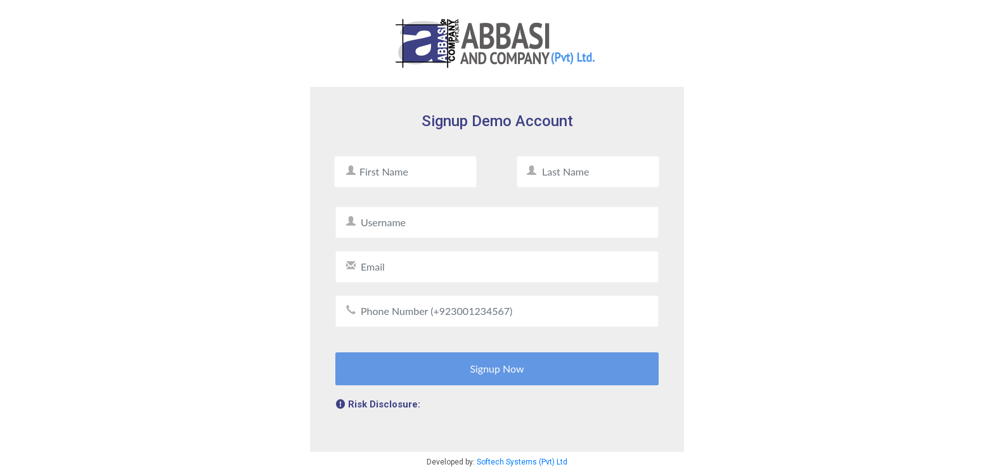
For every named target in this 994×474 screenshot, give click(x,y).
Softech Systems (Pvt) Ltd (522, 462)
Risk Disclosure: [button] (378, 404)
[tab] (497, 406)
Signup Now (497, 368)
